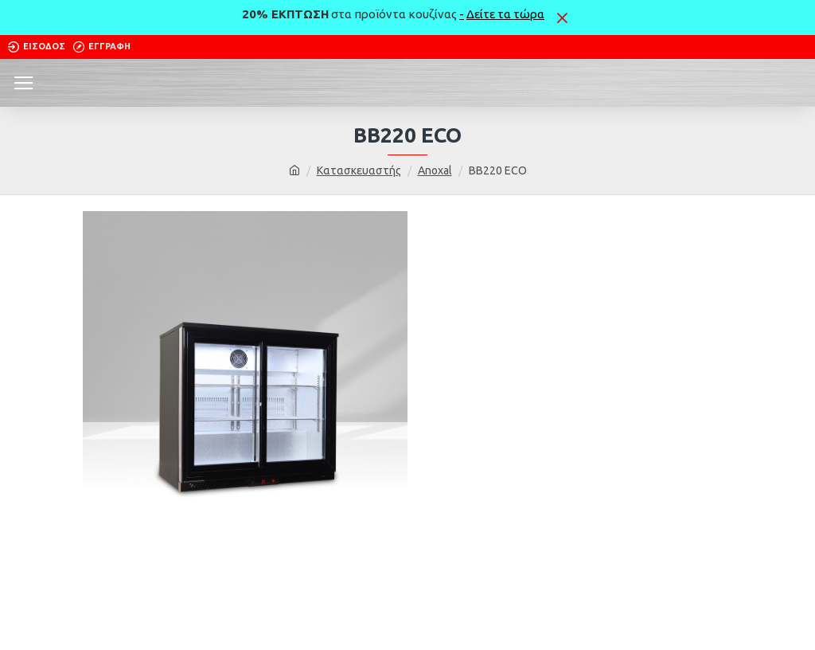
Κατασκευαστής (359, 170)
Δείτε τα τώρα (505, 14)
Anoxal (435, 170)
